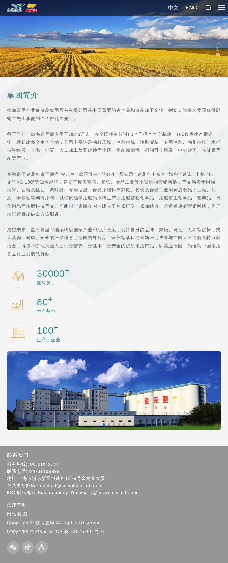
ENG (192, 7)
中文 (173, 7)
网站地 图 (17, 513)
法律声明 (16, 504)
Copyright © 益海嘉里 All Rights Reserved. (55, 522)
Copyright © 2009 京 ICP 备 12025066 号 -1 (56, 531)
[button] (104, 424)
